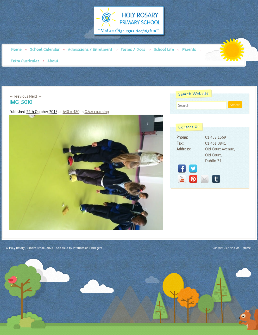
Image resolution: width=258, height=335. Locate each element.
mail (205, 179)
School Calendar (45, 49)
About (52, 60)
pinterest (193, 179)
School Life (164, 49)
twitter (193, 168)
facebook (182, 168)
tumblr (216, 179)
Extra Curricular (25, 60)
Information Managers (87, 248)
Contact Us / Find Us (225, 248)
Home (16, 49)
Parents (189, 49)
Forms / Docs (133, 49)
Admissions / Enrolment (90, 49)
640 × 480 (71, 111)
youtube (182, 179)
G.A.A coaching (97, 111)
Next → (35, 96)
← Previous (18, 96)
